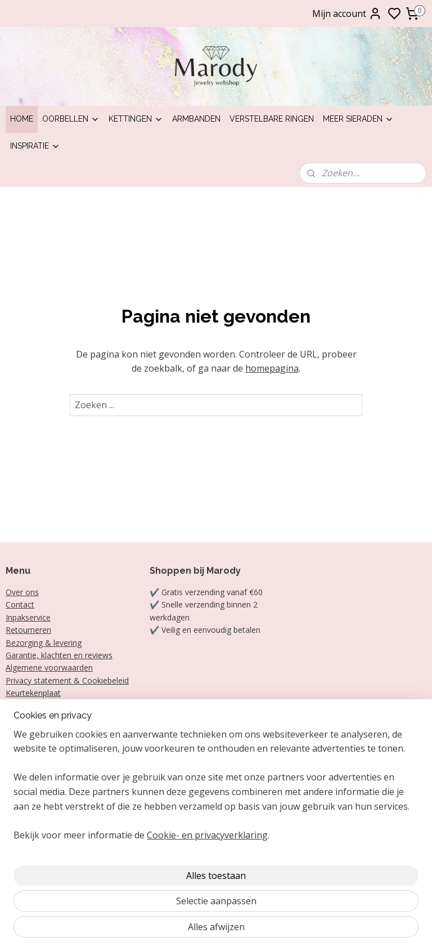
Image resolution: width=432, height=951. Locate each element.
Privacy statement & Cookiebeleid (67, 680)
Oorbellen (71, 118)
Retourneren (28, 629)
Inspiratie (35, 145)
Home (21, 118)
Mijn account (347, 13)
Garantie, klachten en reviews (59, 655)
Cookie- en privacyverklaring (207, 930)
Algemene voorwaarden (49, 667)
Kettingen (136, 118)
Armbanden (196, 118)
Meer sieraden (358, 118)
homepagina (272, 368)
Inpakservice (28, 617)
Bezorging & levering (44, 642)
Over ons (22, 592)
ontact (22, 604)
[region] (142, 858)
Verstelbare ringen (272, 118)
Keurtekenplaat (33, 692)
